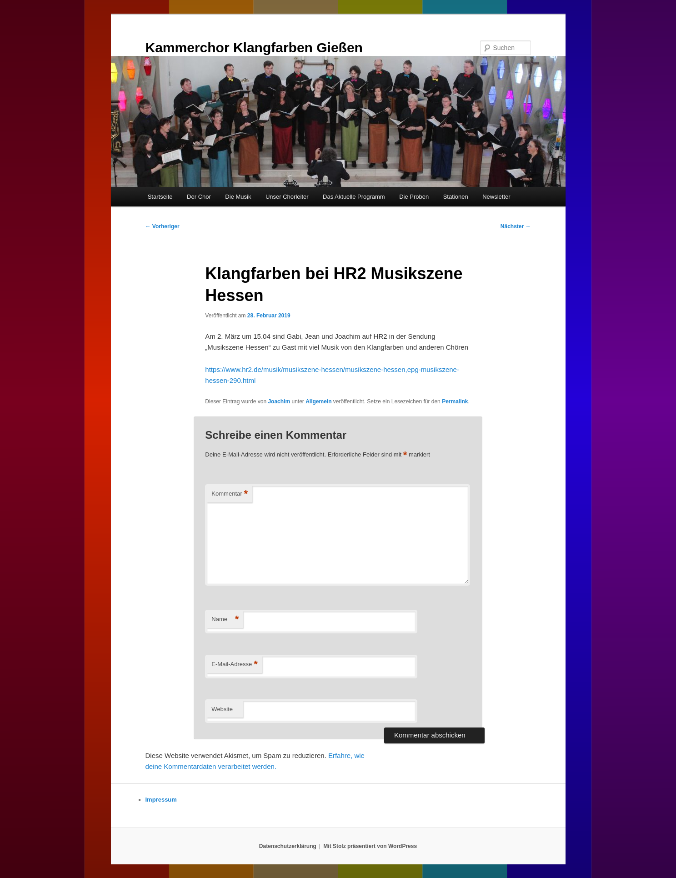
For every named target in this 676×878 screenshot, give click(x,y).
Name (225, 619)
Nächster (516, 226)
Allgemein (318, 401)
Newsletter (496, 196)
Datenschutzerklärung (287, 846)
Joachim (279, 401)
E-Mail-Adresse (234, 664)
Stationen (455, 196)
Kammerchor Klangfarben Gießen (254, 47)
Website (222, 709)
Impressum (161, 799)
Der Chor (199, 196)
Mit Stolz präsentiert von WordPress (370, 846)
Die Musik (238, 196)
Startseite (160, 196)
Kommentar (229, 494)
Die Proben (414, 196)
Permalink (455, 401)
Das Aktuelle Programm (354, 196)
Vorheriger (162, 226)
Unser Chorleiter (287, 196)
